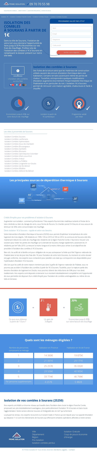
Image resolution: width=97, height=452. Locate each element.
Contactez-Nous (46, 10)
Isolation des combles (10, 10)
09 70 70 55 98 (39, 4)
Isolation (14, 136)
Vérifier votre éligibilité (71, 52)
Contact (72, 450)
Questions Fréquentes (34, 10)
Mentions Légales (60, 450)
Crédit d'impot (22, 10)
